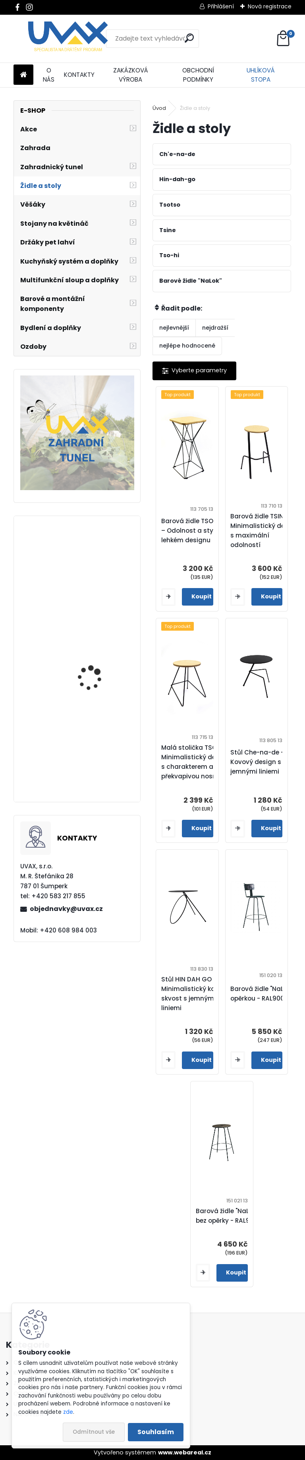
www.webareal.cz (184, 1452)
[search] (189, 38)
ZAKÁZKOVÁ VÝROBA (130, 75)
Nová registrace (269, 6)
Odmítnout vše (94, 1432)
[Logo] (68, 39)
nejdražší (215, 328)
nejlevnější (174, 328)
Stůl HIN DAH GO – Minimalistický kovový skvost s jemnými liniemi (195, 993)
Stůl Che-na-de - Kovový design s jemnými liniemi (257, 762)
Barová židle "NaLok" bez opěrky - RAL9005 (229, 1216)
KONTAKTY (79, 74)
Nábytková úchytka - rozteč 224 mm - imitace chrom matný (101, 762)
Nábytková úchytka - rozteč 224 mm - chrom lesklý (99, 592)
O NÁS (48, 75)
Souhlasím (155, 1432)
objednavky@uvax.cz (66, 908)
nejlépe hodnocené (187, 346)
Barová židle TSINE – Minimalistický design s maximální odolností (264, 530)
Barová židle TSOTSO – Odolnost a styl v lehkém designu (193, 530)
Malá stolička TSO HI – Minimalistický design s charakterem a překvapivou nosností (195, 761)
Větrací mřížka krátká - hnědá (99, 669)
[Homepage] (23, 75)
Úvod (159, 108)
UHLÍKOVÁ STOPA (261, 75)
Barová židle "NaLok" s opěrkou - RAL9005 (264, 994)
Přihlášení (221, 6)
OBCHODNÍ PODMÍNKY (198, 75)
